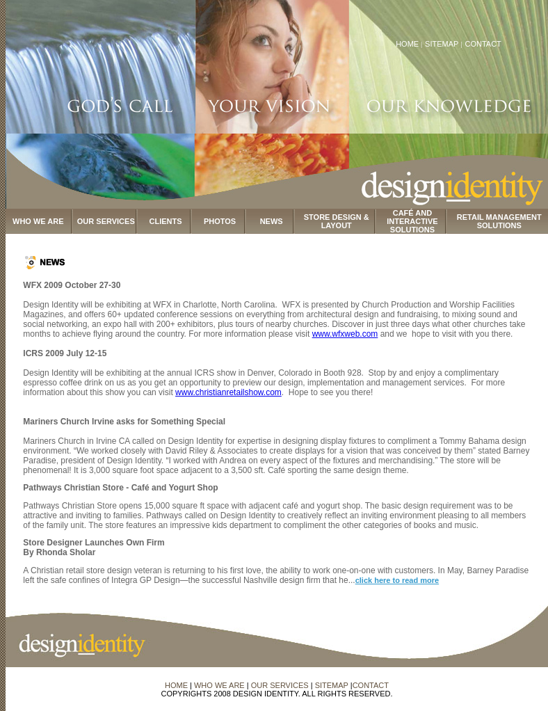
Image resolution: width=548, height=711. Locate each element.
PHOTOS (220, 221)
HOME (407, 44)
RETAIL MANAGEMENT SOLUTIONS (499, 221)
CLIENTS (166, 221)
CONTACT (483, 44)
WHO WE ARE (38, 221)
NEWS (271, 221)
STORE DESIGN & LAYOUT (336, 221)
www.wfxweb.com (345, 334)
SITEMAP (442, 44)
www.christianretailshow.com (228, 392)
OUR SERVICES (106, 221)
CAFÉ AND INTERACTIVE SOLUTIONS (412, 221)
